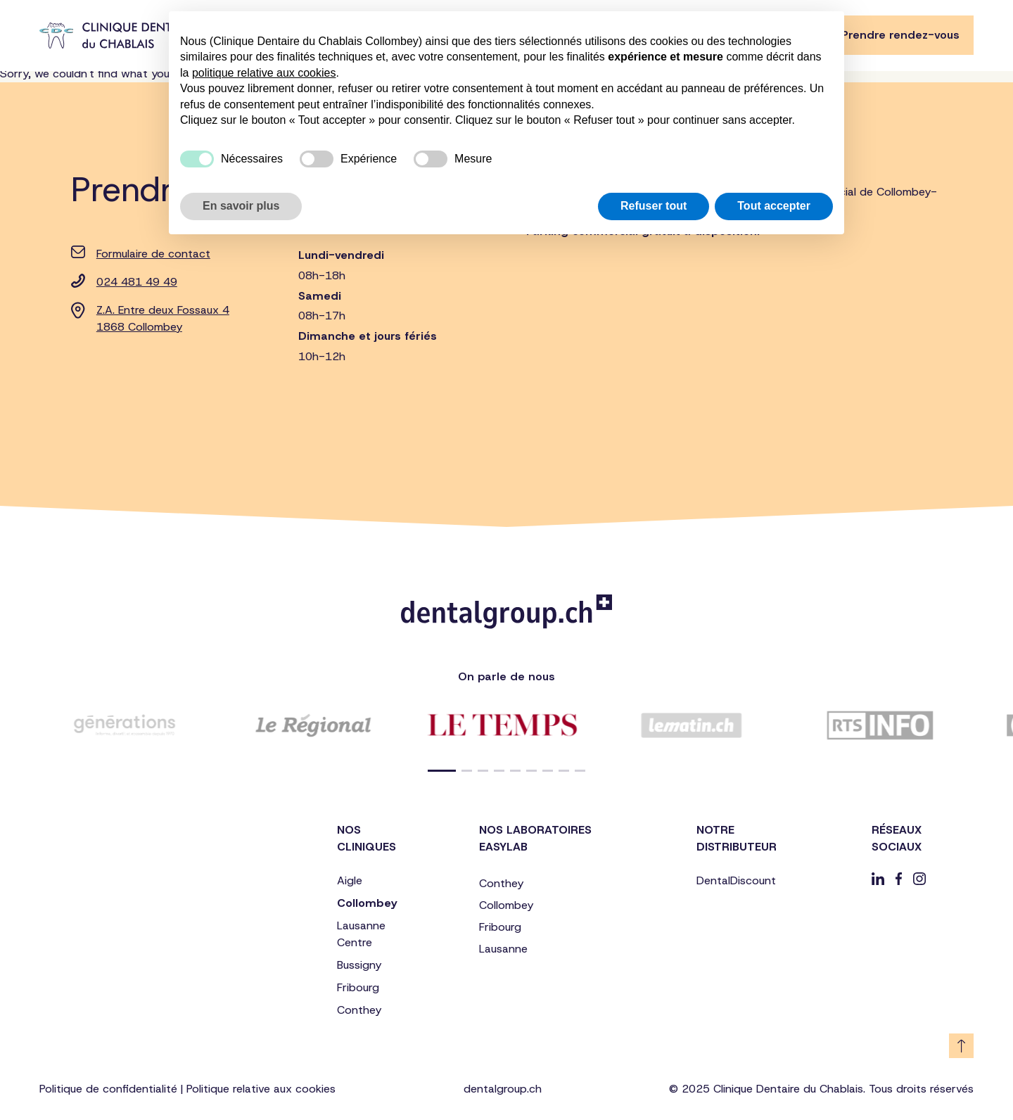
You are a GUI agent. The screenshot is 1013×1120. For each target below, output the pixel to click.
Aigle (349, 880)
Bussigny (359, 964)
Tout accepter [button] (773, 206)
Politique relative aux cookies (261, 1088)
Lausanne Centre (361, 934)
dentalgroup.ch (503, 1088)
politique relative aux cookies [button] (264, 73)
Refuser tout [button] (653, 206)
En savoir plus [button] (241, 206)
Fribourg (358, 987)
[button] (442, 771)
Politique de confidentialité (108, 1088)
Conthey (359, 1010)
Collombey (367, 903)
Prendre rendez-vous (900, 34)
